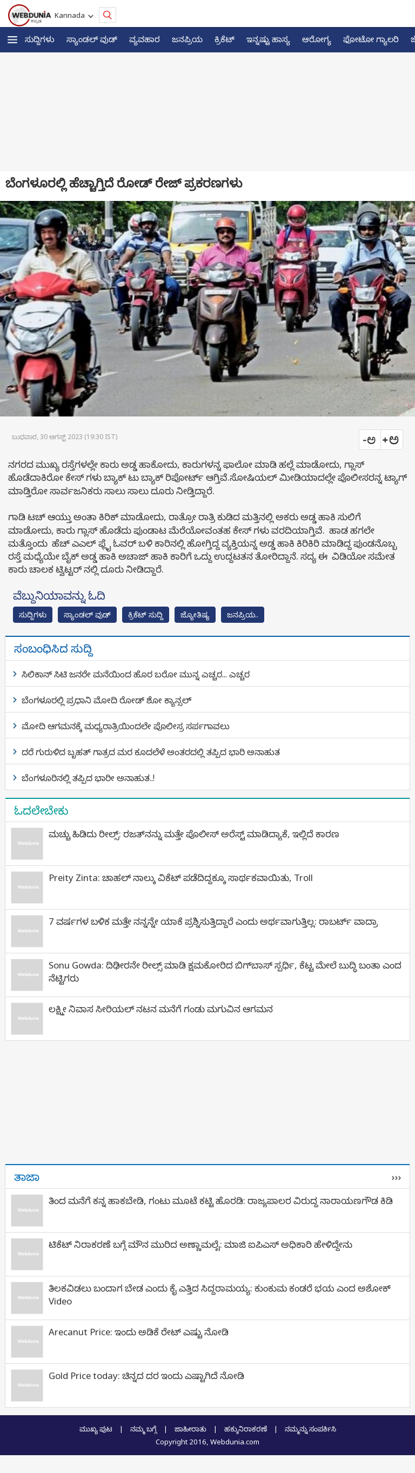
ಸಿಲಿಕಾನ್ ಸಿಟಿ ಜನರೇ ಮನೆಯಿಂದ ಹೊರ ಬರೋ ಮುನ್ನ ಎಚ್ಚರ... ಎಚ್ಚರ (136, 674)
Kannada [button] (71, 15)
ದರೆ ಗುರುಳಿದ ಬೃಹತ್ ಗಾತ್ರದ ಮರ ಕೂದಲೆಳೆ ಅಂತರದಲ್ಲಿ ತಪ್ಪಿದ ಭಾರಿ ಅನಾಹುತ (151, 752)
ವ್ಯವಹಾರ (144, 38)
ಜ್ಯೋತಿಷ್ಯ (195, 614)
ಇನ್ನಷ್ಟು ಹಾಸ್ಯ (268, 38)
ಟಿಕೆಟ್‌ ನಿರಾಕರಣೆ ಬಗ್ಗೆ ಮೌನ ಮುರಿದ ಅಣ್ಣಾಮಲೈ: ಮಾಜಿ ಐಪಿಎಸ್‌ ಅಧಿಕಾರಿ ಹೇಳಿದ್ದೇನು (200, 1244)
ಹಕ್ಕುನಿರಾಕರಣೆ (245, 1429)
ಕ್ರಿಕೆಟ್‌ (225, 38)
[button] (12, 39)
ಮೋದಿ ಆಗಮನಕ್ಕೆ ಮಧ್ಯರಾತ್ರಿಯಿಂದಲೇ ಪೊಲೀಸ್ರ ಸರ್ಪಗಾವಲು (126, 726)
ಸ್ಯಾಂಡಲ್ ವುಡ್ (91, 38)
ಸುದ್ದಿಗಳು (40, 38)
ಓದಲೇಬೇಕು (41, 810)
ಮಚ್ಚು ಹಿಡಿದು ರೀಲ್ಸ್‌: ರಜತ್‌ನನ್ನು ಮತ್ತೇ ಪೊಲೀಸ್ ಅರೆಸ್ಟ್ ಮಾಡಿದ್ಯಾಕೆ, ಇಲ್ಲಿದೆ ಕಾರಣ (194, 834)
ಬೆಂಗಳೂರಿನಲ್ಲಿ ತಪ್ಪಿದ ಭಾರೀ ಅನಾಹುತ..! (88, 778)
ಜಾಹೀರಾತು (190, 1429)
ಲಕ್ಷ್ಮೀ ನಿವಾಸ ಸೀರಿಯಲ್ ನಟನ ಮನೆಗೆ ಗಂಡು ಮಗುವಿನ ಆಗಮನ (161, 1009)
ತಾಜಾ (26, 1176)
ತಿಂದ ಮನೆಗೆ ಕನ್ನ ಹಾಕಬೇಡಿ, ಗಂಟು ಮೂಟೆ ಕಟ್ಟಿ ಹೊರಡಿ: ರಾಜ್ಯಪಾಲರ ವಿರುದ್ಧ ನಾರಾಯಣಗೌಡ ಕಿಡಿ (221, 1200)
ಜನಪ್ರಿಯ (187, 38)
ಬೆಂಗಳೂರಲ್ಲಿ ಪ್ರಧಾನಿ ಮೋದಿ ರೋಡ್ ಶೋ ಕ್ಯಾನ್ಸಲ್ (106, 700)
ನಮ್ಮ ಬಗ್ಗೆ (143, 1429)
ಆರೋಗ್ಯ (316, 38)
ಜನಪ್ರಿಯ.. (242, 614)
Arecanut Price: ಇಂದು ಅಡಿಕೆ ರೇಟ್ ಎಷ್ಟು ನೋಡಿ (139, 1332)
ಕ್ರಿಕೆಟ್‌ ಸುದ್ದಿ (145, 614)
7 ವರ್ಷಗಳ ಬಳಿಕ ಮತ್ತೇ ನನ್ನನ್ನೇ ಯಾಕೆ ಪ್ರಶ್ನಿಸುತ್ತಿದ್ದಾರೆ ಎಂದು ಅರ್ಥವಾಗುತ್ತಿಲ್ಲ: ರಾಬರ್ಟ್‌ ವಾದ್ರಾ (213, 921)
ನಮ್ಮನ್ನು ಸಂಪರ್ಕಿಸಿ (310, 1429)
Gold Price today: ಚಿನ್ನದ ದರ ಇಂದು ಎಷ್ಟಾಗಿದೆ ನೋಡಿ (146, 1375)
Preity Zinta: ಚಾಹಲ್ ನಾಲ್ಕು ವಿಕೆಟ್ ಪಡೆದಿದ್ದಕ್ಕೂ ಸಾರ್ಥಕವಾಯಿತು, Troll (181, 877)
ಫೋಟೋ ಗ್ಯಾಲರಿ (371, 38)
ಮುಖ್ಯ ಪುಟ (95, 1429)
